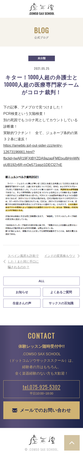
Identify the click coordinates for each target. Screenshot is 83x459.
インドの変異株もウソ (59, 256)
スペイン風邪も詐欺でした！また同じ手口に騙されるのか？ (23, 261)
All (41, 281)
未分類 (42, 58)
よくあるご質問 (61, 292)
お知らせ (22, 292)
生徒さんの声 (22, 303)
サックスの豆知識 (61, 303)
